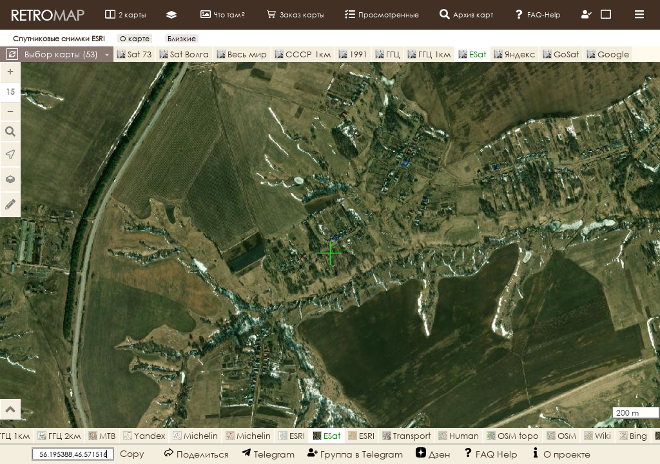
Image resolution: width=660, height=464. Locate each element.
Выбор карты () (67, 54)
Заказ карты (295, 14)
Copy (132, 453)
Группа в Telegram (355, 453)
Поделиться (196, 453)
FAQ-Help (537, 14)
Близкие (182, 38)
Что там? (223, 14)
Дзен (433, 453)
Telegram (268, 453)
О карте (135, 38)
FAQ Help (490, 453)
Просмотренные (382, 14)
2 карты (125, 14)
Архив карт (466, 14)
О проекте (560, 453)
